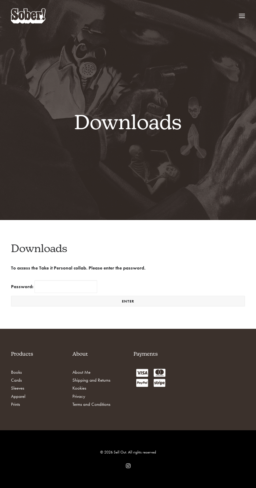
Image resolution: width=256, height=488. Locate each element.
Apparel (18, 396)
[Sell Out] (28, 16)
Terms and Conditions (91, 404)
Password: (54, 287)
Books (16, 372)
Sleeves (17, 388)
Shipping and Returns (91, 380)
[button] (242, 16)
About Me (81, 372)
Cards (16, 380)
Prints (15, 404)
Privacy (78, 396)
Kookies (79, 388)
